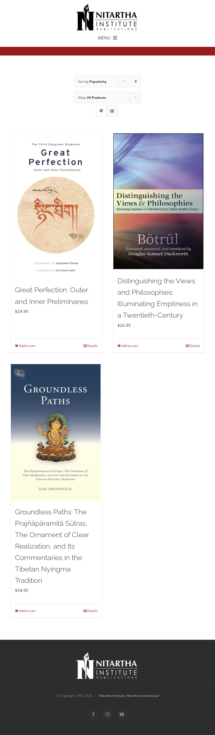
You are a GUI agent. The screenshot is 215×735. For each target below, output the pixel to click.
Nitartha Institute (112, 695)
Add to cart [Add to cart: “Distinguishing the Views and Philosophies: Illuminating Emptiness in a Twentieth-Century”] (129, 345)
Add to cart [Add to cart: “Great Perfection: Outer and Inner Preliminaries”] (27, 345)
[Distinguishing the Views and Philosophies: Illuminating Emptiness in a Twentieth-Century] (158, 201)
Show (92, 97)
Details (92, 345)
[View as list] (112, 111)
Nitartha (142, 695)
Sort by (92, 81)
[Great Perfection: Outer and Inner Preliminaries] (56, 206)
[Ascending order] (135, 81)
